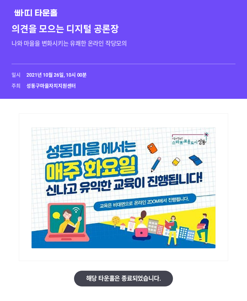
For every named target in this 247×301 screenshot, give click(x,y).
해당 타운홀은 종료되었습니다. (123, 278)
